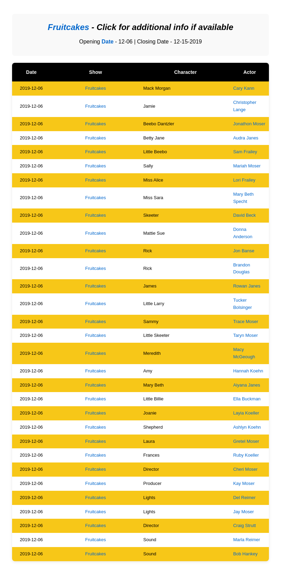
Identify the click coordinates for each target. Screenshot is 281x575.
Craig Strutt (244, 525)
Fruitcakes (95, 88)
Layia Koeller (246, 413)
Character (185, 72)
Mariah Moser (246, 165)
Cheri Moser (245, 469)
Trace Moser (245, 321)
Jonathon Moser (249, 123)
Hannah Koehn (248, 370)
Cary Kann (243, 88)
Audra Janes (245, 137)
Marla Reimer (246, 539)
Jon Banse (243, 250)
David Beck (244, 215)
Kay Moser (243, 483)
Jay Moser (243, 511)
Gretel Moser (246, 441)
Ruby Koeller (246, 455)
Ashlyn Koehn (247, 427)
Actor (249, 72)
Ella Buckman (246, 398)
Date (107, 42)
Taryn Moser (245, 335)
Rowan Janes (246, 286)
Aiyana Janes (246, 385)
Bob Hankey (245, 553)
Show (95, 72)
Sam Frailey (245, 151)
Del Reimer (244, 497)
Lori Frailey (244, 180)
